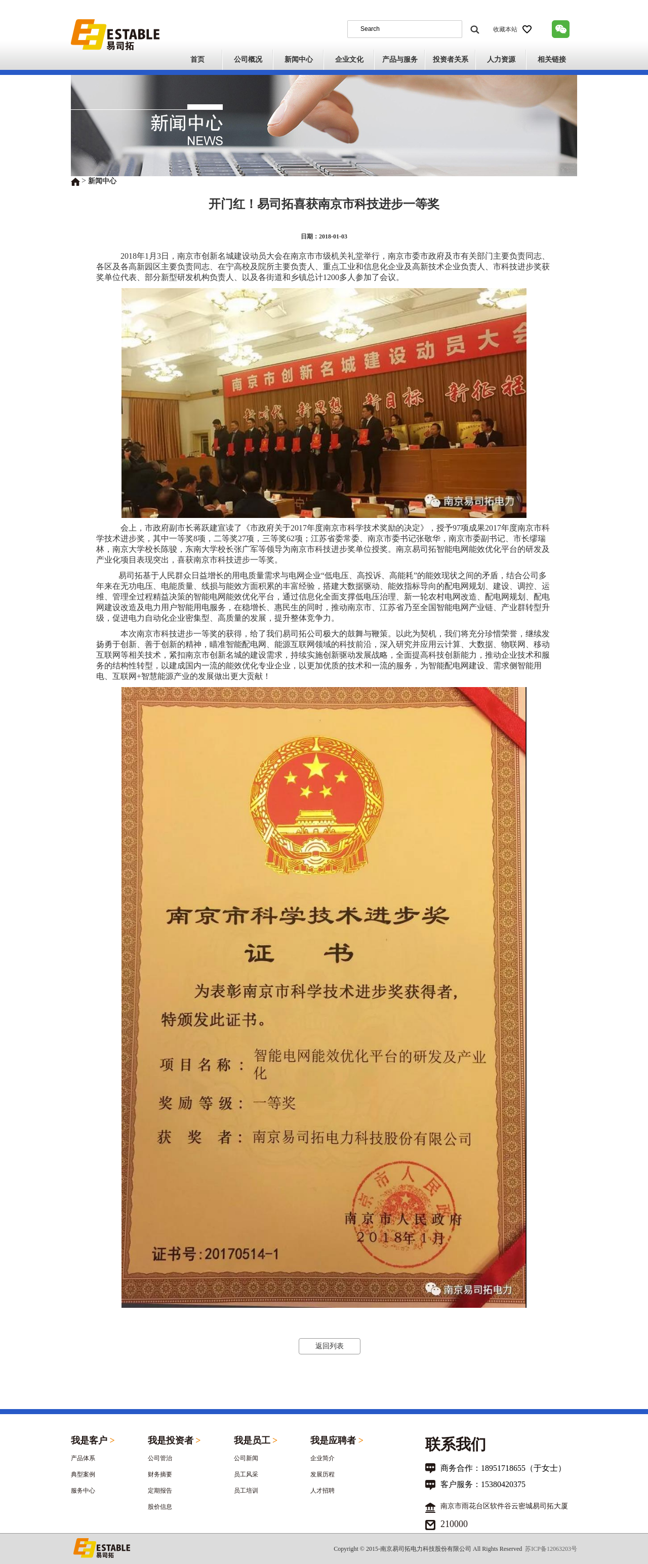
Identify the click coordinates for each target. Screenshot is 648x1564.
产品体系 (83, 1458)
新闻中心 (299, 59)
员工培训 (246, 1490)
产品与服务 (400, 59)
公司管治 (160, 1458)
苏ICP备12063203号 (551, 1548)
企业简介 (322, 1458)
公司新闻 (246, 1458)
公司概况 (248, 59)
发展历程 (322, 1474)
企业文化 (349, 59)
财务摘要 (160, 1474)
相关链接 (552, 59)
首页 (197, 59)
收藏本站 (512, 29)
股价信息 (160, 1506)
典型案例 (83, 1474)
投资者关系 (450, 59)
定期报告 (160, 1490)
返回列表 (329, 1346)
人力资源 (501, 59)
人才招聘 (322, 1490)
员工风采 (246, 1474)
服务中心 (83, 1490)
